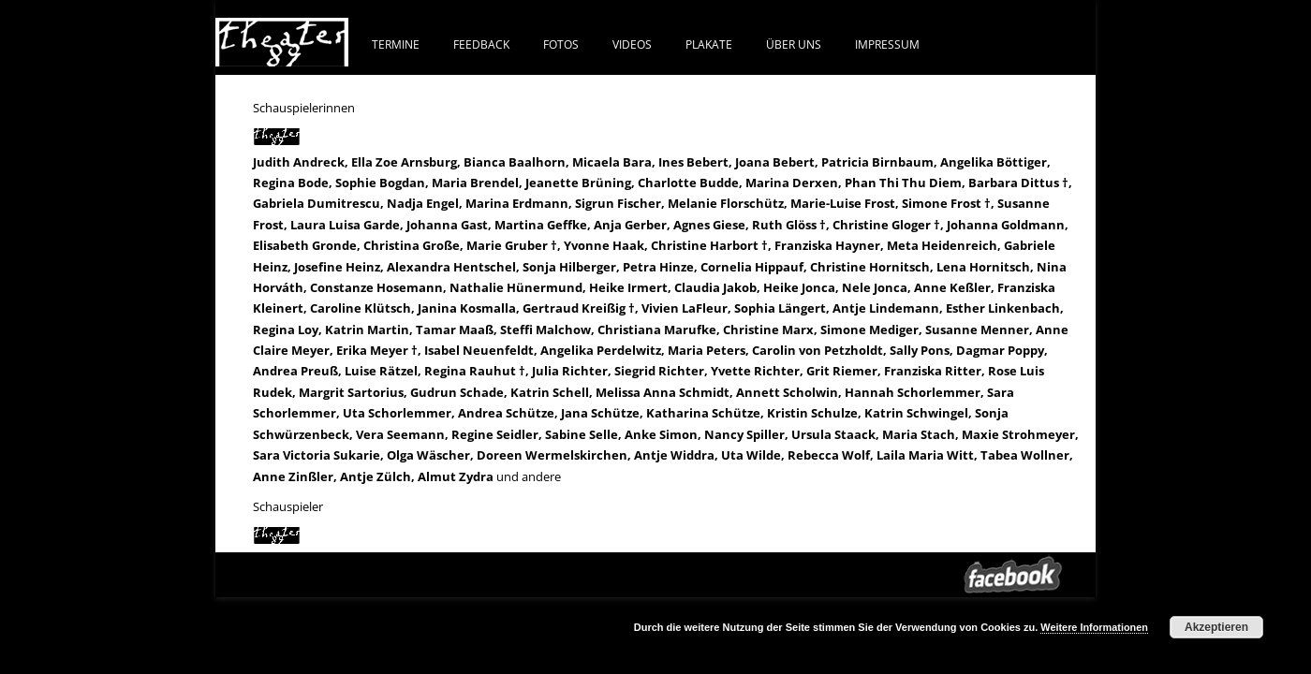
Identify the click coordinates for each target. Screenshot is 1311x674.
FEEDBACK (481, 44)
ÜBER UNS (793, 44)
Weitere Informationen (1094, 627)
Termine (396, 44)
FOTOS (561, 44)
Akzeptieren (1216, 627)
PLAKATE (708, 44)
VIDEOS (632, 44)
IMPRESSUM (887, 44)
